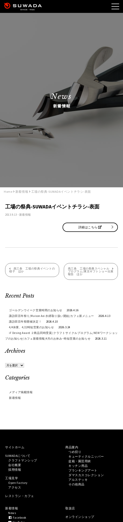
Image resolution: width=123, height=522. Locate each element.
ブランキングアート (82, 470)
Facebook (17, 517)
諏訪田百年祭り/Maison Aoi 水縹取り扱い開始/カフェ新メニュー (51, 316)
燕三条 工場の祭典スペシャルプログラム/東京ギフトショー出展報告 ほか (91, 271)
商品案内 (71, 447)
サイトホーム (14, 447)
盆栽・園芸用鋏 (79, 461)
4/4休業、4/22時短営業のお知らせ (31, 327)
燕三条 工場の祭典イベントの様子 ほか (32, 270)
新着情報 (25, 214)
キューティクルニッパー (86, 456)
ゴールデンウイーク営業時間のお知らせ (35, 310)
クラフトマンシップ (22, 460)
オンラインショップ (79, 517)
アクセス (14, 487)
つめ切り (74, 452)
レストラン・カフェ (19, 496)
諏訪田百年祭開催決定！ (25, 321)
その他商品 (76, 484)
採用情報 (14, 470)
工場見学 (11, 478)
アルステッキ (78, 480)
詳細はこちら (90, 227)
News (12, 513)
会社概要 (14, 465)
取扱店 (70, 508)
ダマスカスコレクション (86, 475)
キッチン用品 (78, 466)
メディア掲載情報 (21, 392)
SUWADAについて (17, 456)
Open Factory (18, 483)
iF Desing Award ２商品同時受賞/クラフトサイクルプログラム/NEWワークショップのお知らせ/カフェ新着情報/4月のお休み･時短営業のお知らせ (61, 335)
